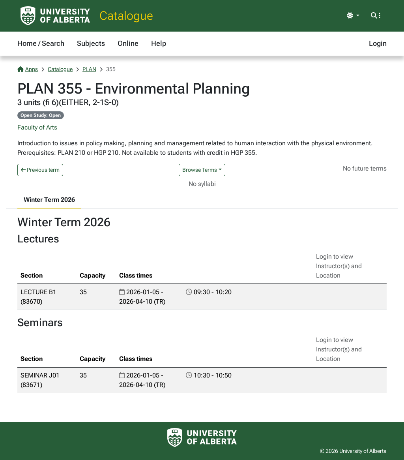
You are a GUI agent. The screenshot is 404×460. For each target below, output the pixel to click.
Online (128, 43)
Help (158, 43)
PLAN (89, 69)
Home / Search (40, 43)
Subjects (91, 43)
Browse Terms (199, 170)
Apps (27, 69)
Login (378, 43)
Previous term (40, 170)
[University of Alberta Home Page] (55, 15)
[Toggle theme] (353, 15)
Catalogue (126, 16)
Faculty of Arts (37, 127)
